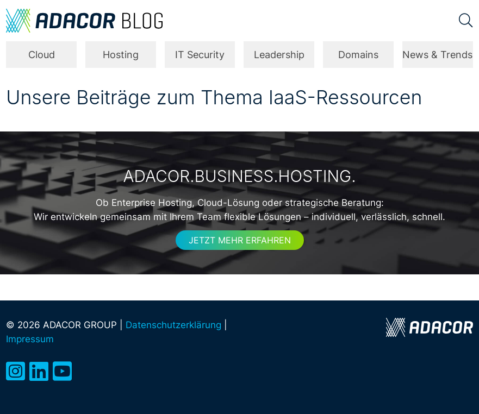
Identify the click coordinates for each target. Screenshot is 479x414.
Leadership (279, 54)
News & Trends (437, 54)
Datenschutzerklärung (173, 324)
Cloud (41, 54)
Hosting (121, 54)
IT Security (200, 54)
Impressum (30, 338)
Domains (358, 54)
